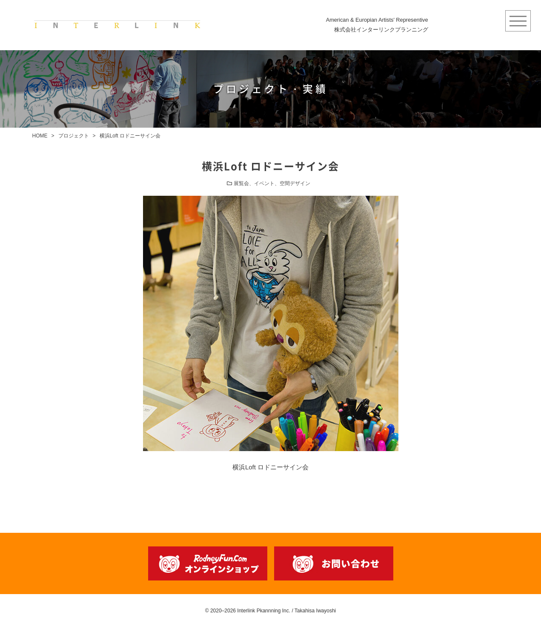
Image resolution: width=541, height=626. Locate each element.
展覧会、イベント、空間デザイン (272, 183)
